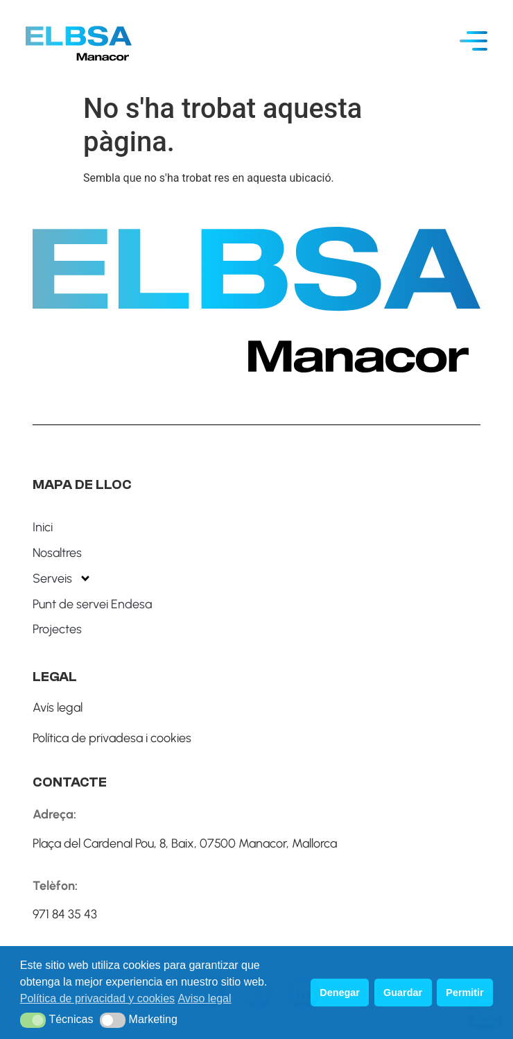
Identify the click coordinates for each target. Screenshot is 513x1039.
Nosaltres (57, 552)
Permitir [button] (464, 992)
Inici (43, 527)
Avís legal (57, 707)
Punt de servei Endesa (92, 604)
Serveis (62, 578)
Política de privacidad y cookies (97, 998)
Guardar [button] (402, 992)
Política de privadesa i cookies (112, 738)
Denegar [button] (340, 992)
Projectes (57, 629)
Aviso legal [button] (204, 998)
